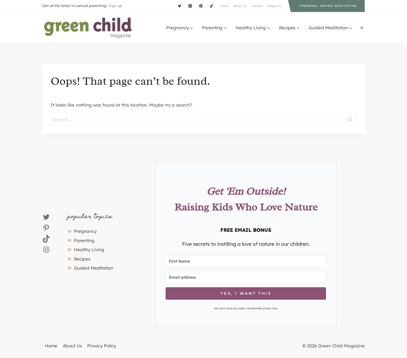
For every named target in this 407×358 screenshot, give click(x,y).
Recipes (82, 259)
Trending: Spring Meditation (328, 6)
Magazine (274, 6)
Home (224, 6)
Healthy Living (89, 249)
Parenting (84, 240)
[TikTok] (211, 5)
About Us (240, 6)
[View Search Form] (361, 27)
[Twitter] (179, 5)
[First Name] (246, 261)
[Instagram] (190, 5)
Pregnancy (85, 231)
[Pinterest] (200, 5)
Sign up (115, 5)
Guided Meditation (93, 268)
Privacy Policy (101, 345)
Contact (256, 6)
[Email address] (246, 277)
